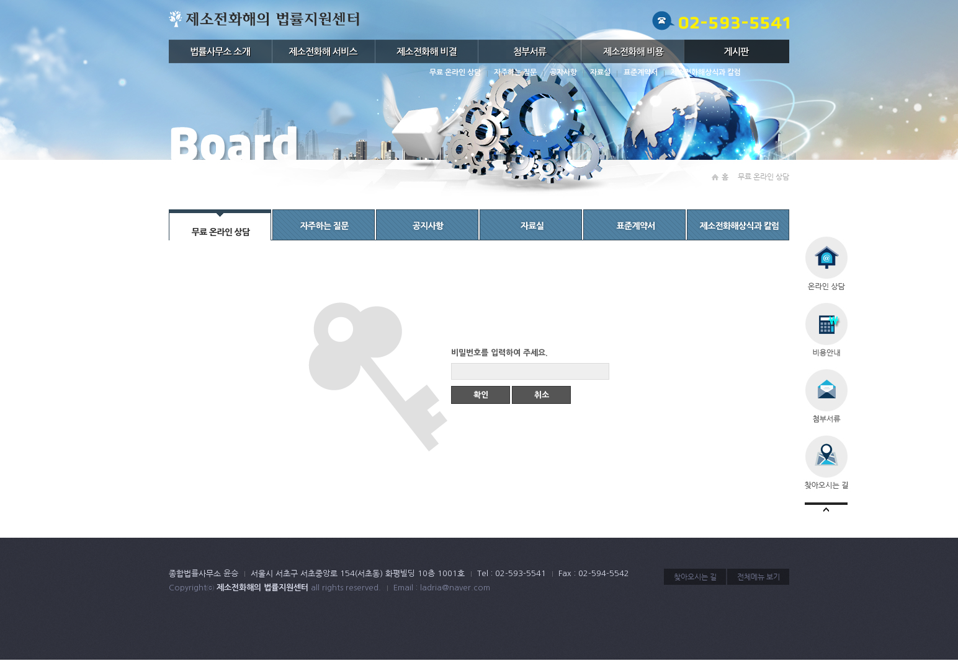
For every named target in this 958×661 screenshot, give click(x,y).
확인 (480, 395)
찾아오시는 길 (695, 576)
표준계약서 (641, 72)
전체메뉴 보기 (758, 576)
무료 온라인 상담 (455, 72)
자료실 (600, 72)
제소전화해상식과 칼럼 (706, 72)
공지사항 (563, 72)
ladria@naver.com (455, 588)
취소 (541, 395)
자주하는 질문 (515, 72)
